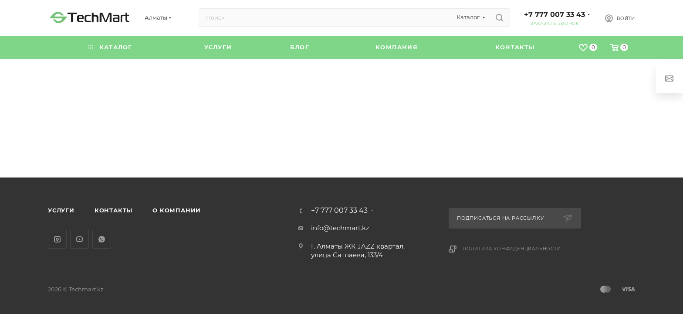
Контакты (113, 210)
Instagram (57, 239)
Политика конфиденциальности (512, 249)
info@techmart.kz (340, 228)
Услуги (61, 210)
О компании (176, 210)
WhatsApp (101, 239)
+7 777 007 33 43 (554, 14)
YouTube (79, 239)
